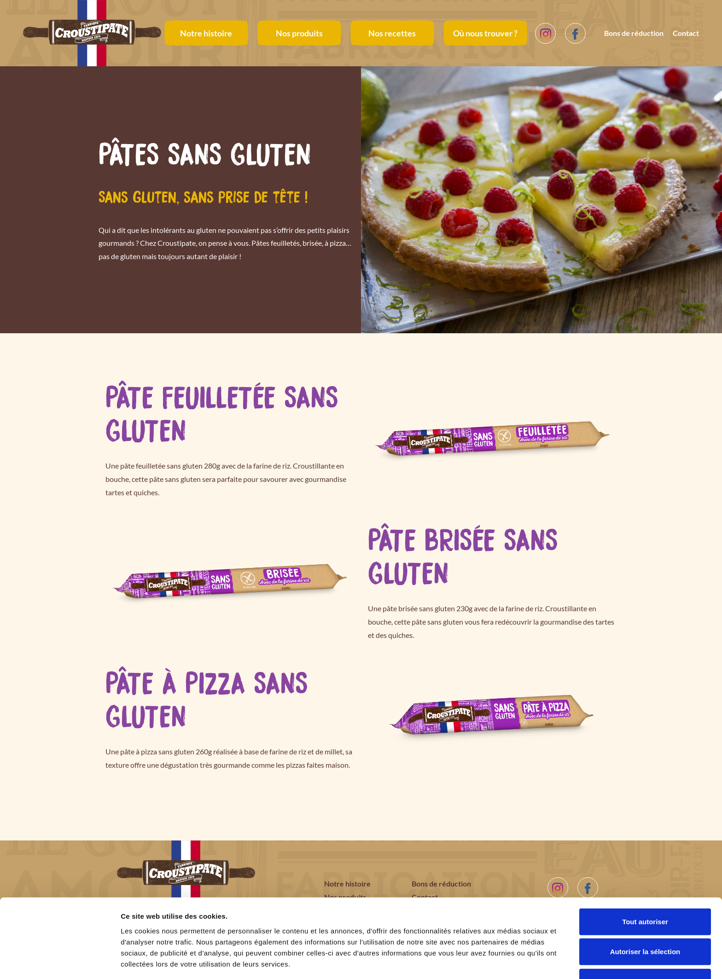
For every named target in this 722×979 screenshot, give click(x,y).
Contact (686, 33)
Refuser (645, 949)
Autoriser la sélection (645, 919)
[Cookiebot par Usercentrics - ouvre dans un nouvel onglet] (59, 961)
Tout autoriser (645, 888)
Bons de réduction (634, 33)
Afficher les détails (507, 961)
